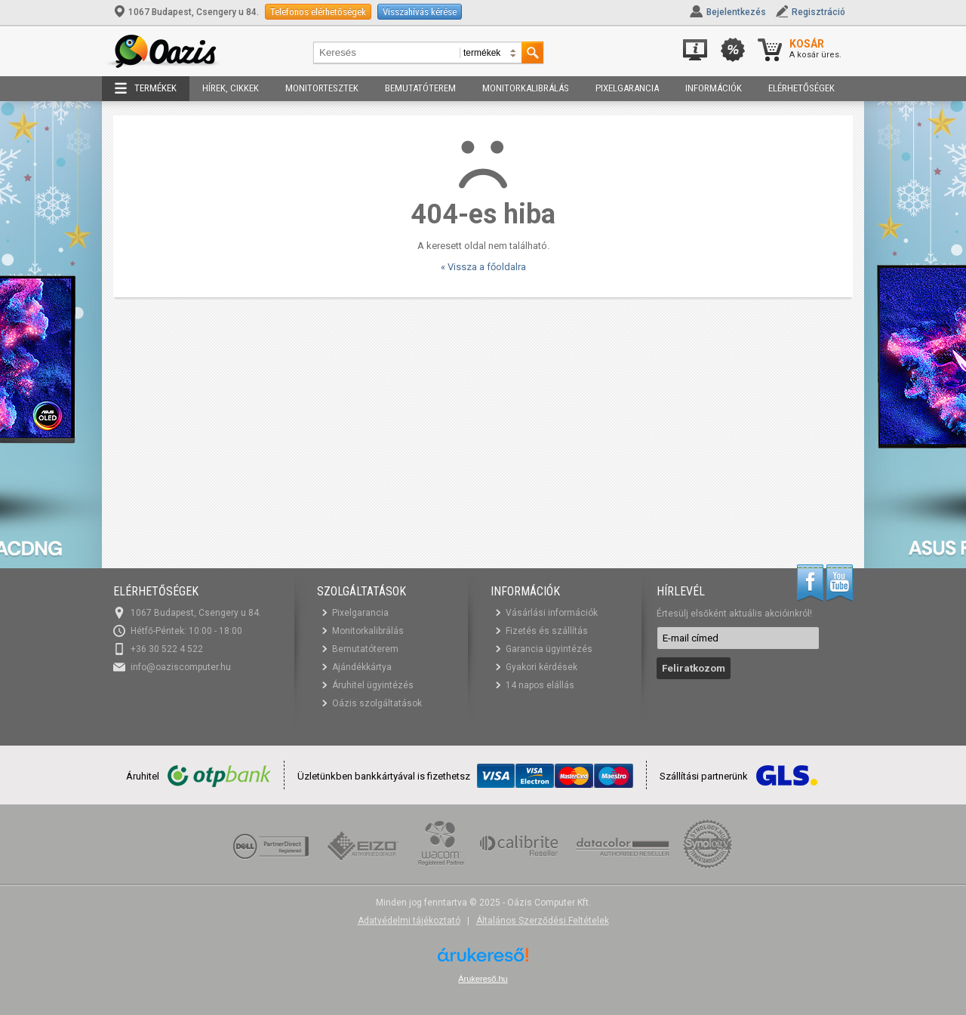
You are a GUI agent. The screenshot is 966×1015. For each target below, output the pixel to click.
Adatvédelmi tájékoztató (409, 920)
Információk (713, 88)
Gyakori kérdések (541, 667)
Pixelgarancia (627, 88)
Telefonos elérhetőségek (318, 11)
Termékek (146, 88)
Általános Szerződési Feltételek (542, 920)
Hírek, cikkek (230, 88)
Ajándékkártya (362, 667)
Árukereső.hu (482, 978)
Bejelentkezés (736, 12)
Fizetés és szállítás (547, 631)
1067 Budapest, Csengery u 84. (187, 12)
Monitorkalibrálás (525, 88)
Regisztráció (818, 12)
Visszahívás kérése (420, 11)
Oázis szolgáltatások (377, 703)
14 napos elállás (540, 685)
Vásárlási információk (552, 612)
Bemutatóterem (420, 88)
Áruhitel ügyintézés (373, 685)
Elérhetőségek (801, 88)
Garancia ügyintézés (549, 649)
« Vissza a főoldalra (483, 266)
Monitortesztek (321, 88)
